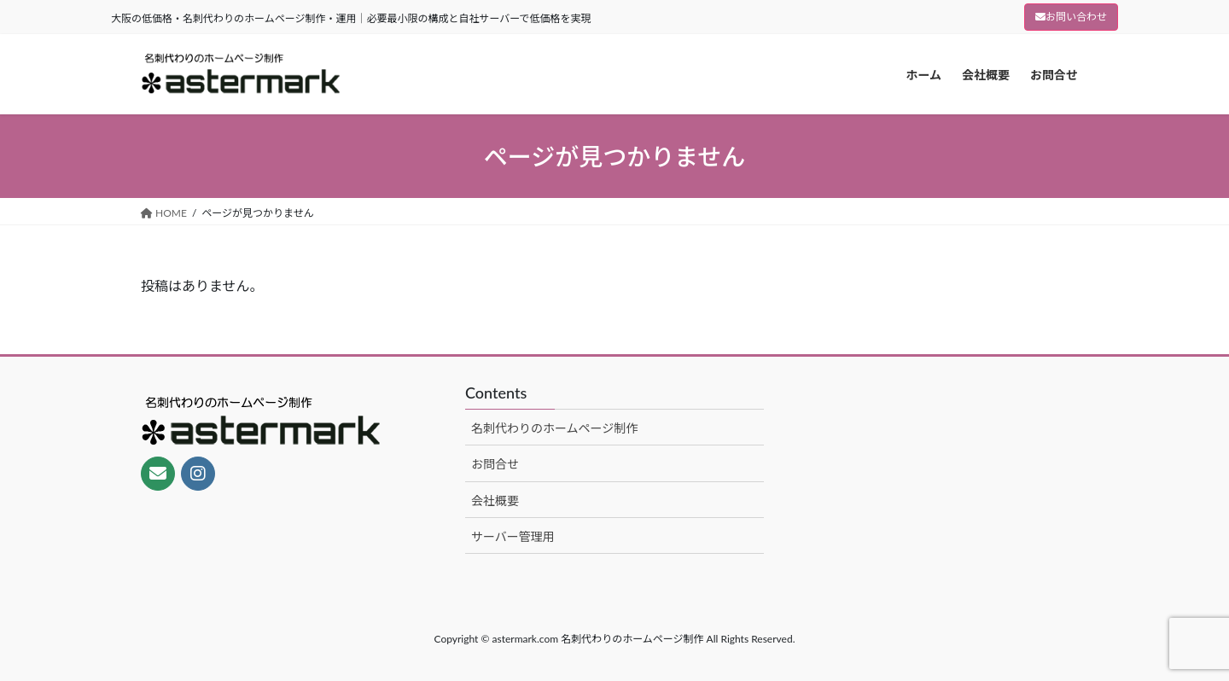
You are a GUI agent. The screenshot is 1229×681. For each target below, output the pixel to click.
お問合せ (495, 464)
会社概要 (495, 500)
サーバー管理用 (513, 536)
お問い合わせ (1071, 16)
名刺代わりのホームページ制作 (554, 428)
